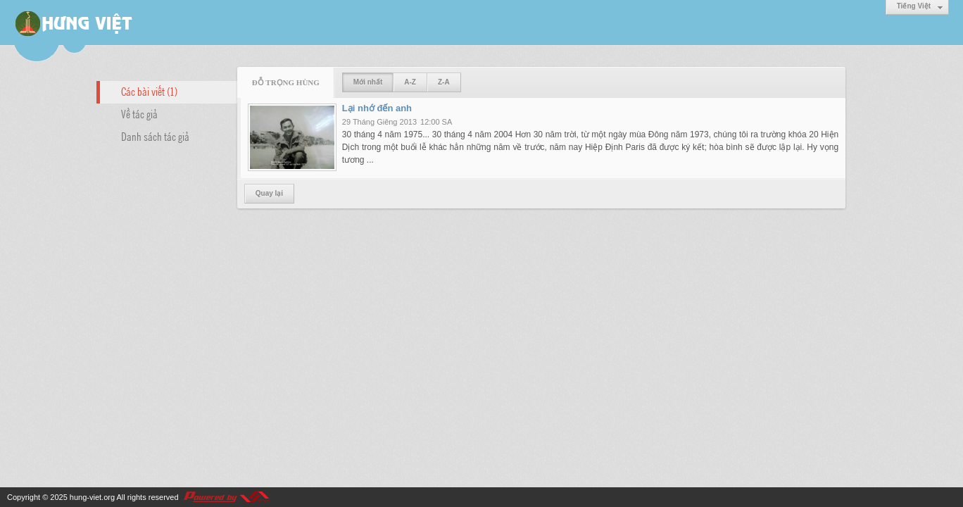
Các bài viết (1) (149, 91)
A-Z (410, 82)
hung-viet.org (92, 497)
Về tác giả (139, 113)
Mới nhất (367, 82)
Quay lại (269, 193)
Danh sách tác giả (155, 136)
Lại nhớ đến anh (377, 108)
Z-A (444, 82)
